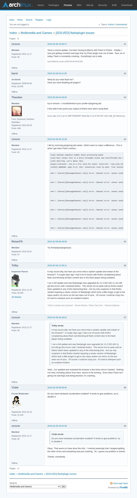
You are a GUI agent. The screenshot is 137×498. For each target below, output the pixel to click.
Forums (68, 5)
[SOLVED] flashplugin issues (75, 32)
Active (111, 24)
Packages (54, 5)
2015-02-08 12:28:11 (57, 265)
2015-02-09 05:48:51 (57, 317)
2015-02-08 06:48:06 (57, 241)
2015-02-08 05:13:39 (57, 139)
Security (102, 5)
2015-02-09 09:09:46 (57, 387)
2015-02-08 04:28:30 (57, 97)
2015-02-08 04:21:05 (57, 73)
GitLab (89, 5)
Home (41, 5)
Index (11, 20)
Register (39, 20)
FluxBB (124, 487)
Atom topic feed (120, 483)
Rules (20, 20)
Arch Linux (17, 5)
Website (17, 297)
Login (48, 20)
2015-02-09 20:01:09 (57, 426)
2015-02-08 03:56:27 (57, 44)
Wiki (79, 5)
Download (126, 5)
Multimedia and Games (36, 32)
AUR (114, 5)
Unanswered (121, 24)
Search (29, 20)
